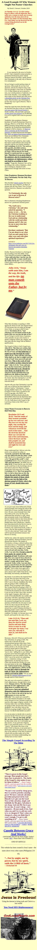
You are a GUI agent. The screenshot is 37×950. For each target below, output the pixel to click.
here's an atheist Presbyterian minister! (20, 134)
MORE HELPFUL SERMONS (18, 825)
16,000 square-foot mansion (13, 113)
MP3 (10, 838)
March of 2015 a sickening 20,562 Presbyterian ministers (17, 130)
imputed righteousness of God (21, 675)
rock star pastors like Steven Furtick (16, 110)
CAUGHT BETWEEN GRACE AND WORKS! (18, 823)
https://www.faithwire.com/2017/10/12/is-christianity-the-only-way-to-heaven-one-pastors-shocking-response (22, 246)
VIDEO (24, 824)
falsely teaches (18, 183)
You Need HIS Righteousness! (18, 907)
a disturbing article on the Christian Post (17, 98)
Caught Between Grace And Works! (18, 832)
